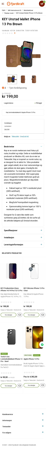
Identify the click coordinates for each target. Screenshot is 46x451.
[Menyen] (3, 4)
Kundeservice (7, 414)
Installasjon (9, 237)
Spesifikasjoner (10, 230)
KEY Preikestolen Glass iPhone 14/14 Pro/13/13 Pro (11, 289)
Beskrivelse (9, 146)
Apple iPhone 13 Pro (31, 359)
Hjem (3, 10)
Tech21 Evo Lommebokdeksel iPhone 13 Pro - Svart (11, 358)
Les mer (6, 129)
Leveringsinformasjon (13, 244)
